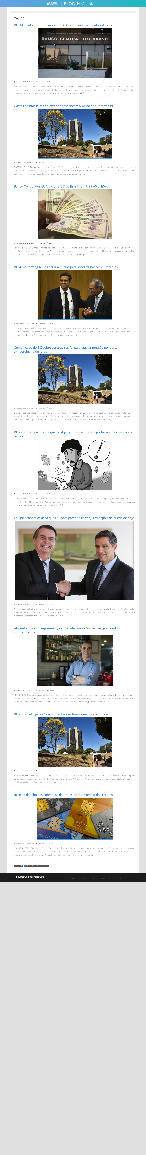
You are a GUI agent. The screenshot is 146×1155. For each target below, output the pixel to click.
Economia (51, 82)
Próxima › (39, 866)
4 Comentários (41, 323)
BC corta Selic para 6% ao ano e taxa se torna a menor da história (61, 714)
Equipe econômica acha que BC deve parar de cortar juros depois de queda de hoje (74, 518)
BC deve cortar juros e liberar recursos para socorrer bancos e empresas (66, 267)
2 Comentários (41, 408)
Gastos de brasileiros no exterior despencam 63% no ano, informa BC (64, 106)
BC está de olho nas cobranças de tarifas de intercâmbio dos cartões (63, 795)
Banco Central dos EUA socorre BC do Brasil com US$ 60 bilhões (61, 186)
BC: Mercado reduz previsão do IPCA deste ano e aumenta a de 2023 (64, 25)
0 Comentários (41, 82)
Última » (46, 866)
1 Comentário (41, 690)
